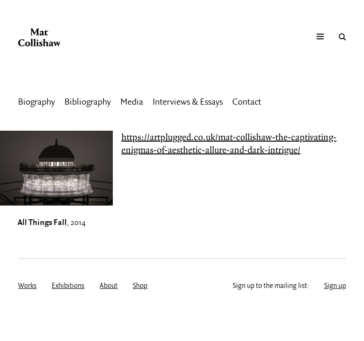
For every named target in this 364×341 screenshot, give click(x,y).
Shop (140, 286)
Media (131, 102)
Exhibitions (68, 286)
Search (342, 37)
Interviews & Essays (188, 102)
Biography (36, 102)
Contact (246, 102)
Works (27, 286)
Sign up (335, 286)
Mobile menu (320, 37)
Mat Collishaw (39, 37)
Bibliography (87, 102)
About (109, 286)
